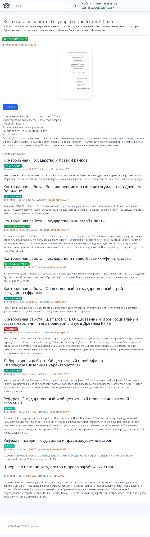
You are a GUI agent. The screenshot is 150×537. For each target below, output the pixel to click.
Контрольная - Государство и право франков (46, 160)
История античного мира (39, 30)
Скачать (10, 107)
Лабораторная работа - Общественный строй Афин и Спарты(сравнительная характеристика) (53, 362)
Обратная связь (106, 3)
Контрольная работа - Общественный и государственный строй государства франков (63, 290)
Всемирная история (114, 26)
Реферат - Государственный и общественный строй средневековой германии (66, 400)
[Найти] (74, 5)
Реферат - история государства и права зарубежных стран (58, 440)
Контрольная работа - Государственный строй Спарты (54, 220)
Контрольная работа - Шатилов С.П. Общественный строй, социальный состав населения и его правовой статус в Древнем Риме (71, 321)
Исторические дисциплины (83, 26)
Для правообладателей (98, 7)
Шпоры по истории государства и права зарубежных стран (59, 466)
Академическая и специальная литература (40, 26)
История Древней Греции (73, 30)
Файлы (87, 3)
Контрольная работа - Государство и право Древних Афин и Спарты (67, 258)
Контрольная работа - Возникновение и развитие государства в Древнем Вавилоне (73, 188)
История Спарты (101, 30)
